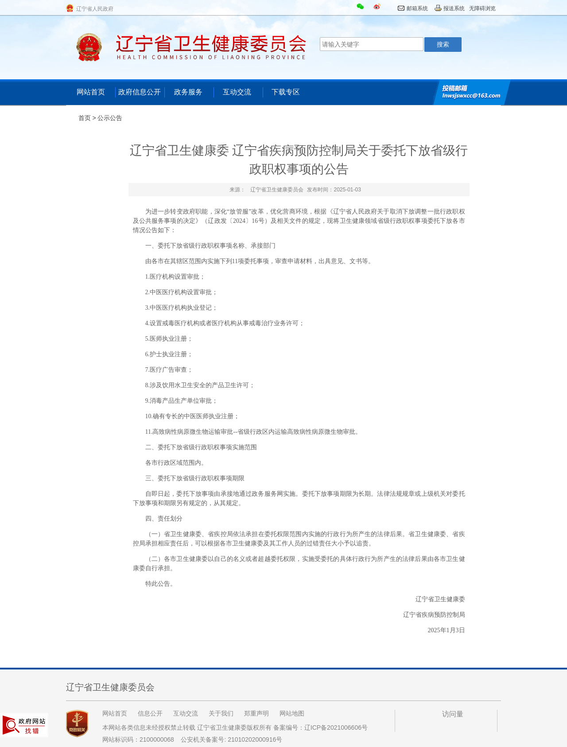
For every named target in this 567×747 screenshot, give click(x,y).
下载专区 (286, 92)
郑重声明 (256, 713)
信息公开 (150, 713)
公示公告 (109, 117)
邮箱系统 (417, 8)
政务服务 (188, 92)
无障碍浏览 (482, 8)
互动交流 (237, 92)
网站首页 (91, 92)
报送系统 (454, 8)
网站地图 (292, 713)
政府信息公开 (139, 92)
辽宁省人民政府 (94, 9)
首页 (84, 117)
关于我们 (221, 713)
